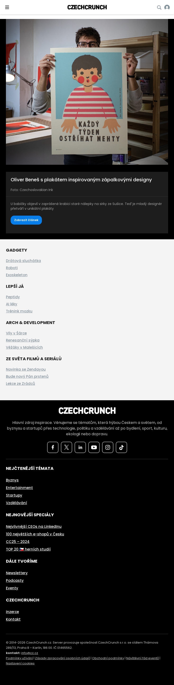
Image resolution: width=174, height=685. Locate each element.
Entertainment (19, 487)
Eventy (12, 588)
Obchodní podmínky (108, 658)
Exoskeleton (16, 274)
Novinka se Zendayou (26, 369)
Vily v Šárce (16, 333)
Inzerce (12, 611)
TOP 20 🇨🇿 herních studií (28, 549)
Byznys (12, 480)
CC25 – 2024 (18, 541)
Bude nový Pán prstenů (27, 376)
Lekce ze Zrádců (20, 383)
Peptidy (13, 296)
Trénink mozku (19, 311)
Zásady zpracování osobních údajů (62, 658)
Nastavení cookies (20, 663)
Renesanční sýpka (23, 340)
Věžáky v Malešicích (24, 347)
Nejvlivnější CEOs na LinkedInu (34, 526)
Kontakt (13, 619)
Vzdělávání (16, 502)
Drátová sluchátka (23, 260)
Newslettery (17, 572)
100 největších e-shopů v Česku (35, 534)
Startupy (14, 495)
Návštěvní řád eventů (142, 658)
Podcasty (15, 580)
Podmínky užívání (19, 658)
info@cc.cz (29, 653)
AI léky (11, 304)
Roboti (12, 267)
